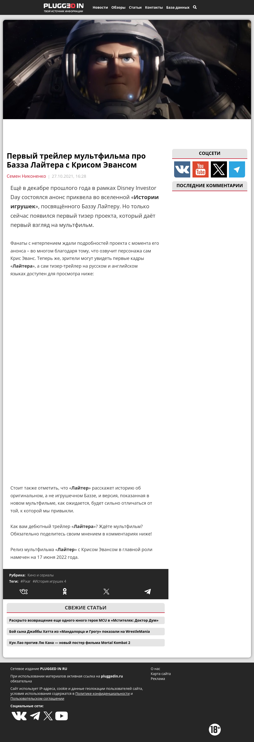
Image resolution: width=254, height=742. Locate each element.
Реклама (158, 678)
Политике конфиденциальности (102, 693)
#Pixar (26, 581)
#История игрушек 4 (49, 581)
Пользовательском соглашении (37, 698)
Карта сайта (161, 673)
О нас (155, 668)
